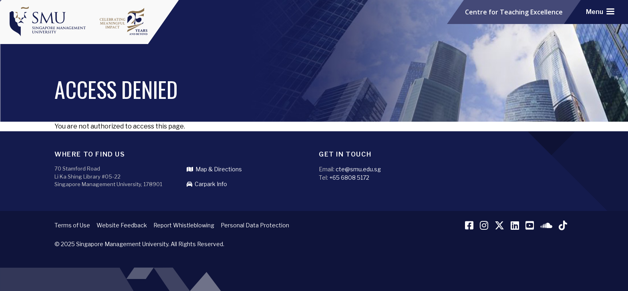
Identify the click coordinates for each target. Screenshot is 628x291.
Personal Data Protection (255, 225)
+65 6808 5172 (349, 177)
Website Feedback (122, 225)
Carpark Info (207, 184)
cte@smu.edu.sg (358, 169)
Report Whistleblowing (183, 225)
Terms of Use (72, 225)
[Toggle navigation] (600, 12)
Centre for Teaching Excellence (514, 12)
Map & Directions (214, 169)
